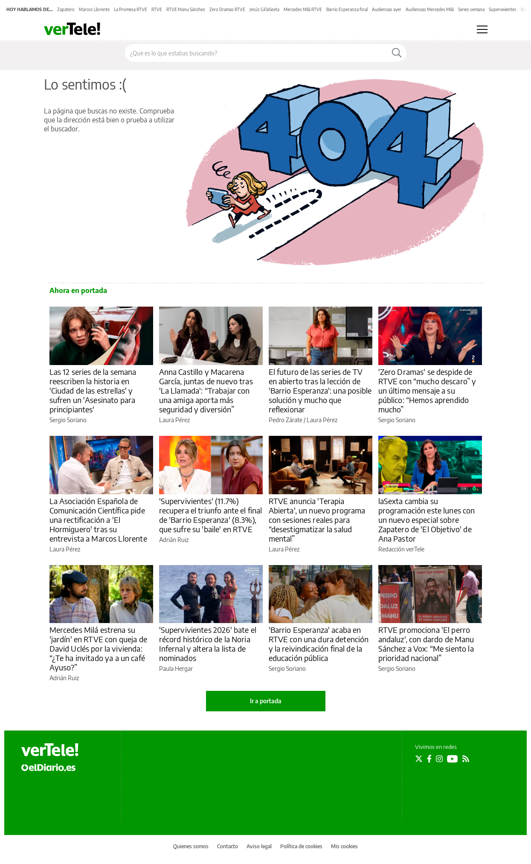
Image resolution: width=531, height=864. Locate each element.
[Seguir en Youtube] (452, 759)
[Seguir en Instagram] (439, 759)
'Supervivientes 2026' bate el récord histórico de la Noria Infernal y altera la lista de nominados (207, 644)
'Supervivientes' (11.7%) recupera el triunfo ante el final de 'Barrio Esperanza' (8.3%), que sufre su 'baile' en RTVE (210, 515)
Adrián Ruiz (174, 539)
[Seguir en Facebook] (429, 759)
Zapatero (66, 9)
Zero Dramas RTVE (227, 9)
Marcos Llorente (94, 9)
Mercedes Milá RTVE (303, 9)
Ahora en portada (78, 290)
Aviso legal (259, 846)
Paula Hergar (176, 668)
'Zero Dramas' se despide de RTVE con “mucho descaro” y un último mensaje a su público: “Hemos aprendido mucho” (427, 390)
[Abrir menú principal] (482, 29)
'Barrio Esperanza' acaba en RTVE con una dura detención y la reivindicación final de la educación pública (319, 644)
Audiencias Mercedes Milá (430, 9)
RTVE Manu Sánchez (185, 9)
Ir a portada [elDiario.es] (265, 701)
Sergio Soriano (68, 419)
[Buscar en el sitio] (256, 53)
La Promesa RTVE (130, 9)
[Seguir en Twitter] (419, 759)
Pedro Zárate (285, 419)
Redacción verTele (401, 549)
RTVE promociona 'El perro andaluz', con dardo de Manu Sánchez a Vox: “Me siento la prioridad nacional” (426, 644)
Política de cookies (301, 846)
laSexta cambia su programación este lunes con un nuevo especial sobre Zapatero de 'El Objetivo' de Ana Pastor (426, 519)
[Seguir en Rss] (465, 759)
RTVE (156, 9)
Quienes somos (191, 846)
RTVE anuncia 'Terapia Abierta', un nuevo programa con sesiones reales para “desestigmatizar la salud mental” (317, 519)
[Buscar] (396, 53)
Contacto (227, 846)
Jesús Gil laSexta (264, 9)
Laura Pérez (174, 419)
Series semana (471, 9)
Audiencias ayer (386, 9)
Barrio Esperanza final (347, 9)
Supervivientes (502, 9)
